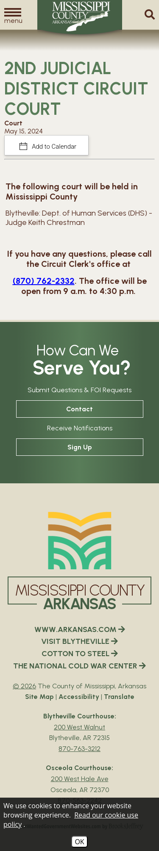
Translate (119, 697)
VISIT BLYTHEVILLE (79, 641)
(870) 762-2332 (44, 281)
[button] (12, 15)
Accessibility (79, 697)
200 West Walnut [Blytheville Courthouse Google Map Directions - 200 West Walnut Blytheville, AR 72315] (79, 727)
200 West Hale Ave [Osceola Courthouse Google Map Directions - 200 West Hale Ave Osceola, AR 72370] (80, 779)
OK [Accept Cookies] (79, 841)
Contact (79, 409)
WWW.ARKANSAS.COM (79, 629)
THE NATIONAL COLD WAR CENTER (79, 666)
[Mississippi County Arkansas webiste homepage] (79, 541)
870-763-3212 (79, 749)
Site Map (39, 697)
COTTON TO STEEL (80, 653)
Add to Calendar (54, 146)
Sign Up (79, 447)
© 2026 (24, 686)
